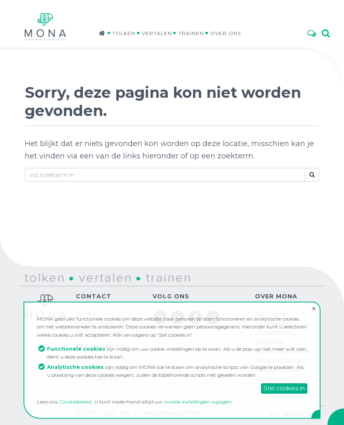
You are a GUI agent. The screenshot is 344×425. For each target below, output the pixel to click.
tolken (34, 277)
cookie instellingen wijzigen (197, 402)
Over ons (225, 33)
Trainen (191, 33)
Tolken (123, 33)
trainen (147, 277)
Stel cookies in (284, 388)
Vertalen (157, 33)
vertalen (82, 277)
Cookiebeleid (75, 402)
